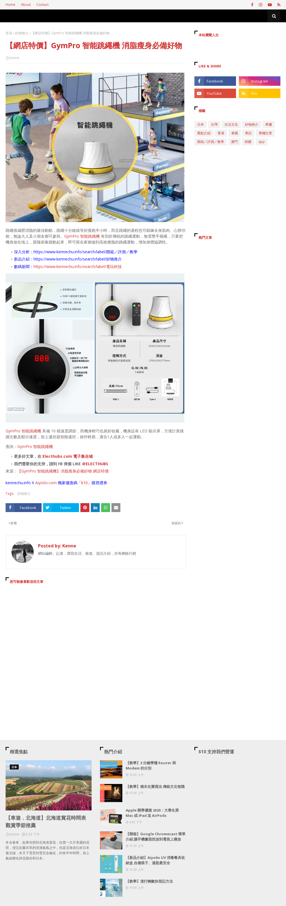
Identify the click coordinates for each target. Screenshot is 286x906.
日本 (200, 124)
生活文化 (231, 124)
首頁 (9, 33)
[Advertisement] (96, 639)
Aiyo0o (41, 482)
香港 (221, 133)
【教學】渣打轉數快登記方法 (149, 881)
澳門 (234, 141)
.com (52, 482)
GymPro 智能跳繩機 (82, 236)
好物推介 (21, 33)
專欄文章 (265, 133)
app (261, 141)
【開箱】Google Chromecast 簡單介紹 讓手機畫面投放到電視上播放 (155, 836)
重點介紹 (204, 133)
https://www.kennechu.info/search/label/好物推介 (78, 259)
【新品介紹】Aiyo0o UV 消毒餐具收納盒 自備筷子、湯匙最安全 (155, 860)
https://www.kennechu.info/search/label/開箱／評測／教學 (85, 251)
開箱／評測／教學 (210, 141)
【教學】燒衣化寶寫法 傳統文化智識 (155, 786)
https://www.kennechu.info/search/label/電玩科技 (78, 266)
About (26, 4)
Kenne (14, 57)
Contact (42, 4)
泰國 (234, 133)
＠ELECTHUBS (95, 463)
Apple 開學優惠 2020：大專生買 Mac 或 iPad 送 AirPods (152, 813)
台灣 (214, 124)
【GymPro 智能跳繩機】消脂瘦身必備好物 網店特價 (63, 471)
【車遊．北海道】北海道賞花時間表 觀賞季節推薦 (46, 821)
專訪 (248, 133)
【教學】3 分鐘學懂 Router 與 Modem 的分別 (151, 765)
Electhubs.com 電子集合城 (67, 456)
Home (10, 4)
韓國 (248, 141)
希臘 (268, 124)
